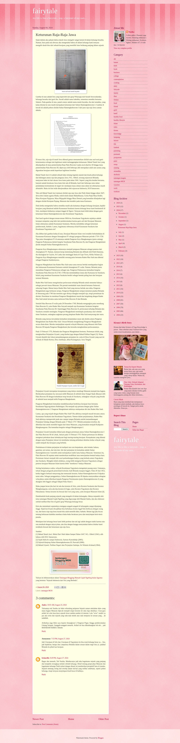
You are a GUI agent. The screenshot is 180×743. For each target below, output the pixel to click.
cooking (116, 83)
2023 (118, 255)
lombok (116, 147)
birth (115, 66)
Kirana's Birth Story (123, 323)
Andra (44, 605)
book (115, 69)
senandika (117, 171)
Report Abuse (120, 415)
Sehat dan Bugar (138, 430)
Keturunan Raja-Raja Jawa (127, 227)
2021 (118, 263)
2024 (118, 210)
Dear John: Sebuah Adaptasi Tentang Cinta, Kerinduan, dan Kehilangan (134, 384)
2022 (118, 259)
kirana (116, 130)
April (120, 243)
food (115, 103)
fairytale (45, 11)
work (115, 188)
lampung (117, 137)
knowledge (117, 134)
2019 (118, 267)
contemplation (119, 79)
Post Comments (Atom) (50, 724)
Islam (116, 123)
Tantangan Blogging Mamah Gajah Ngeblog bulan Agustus (81, 578)
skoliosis (117, 175)
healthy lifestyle (119, 120)
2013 (118, 281)
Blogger (100, 738)
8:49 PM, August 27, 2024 (59, 658)
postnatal (117, 154)
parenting (117, 151)
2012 (118, 285)
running (116, 168)
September (122, 221)
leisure (116, 140)
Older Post (103, 719)
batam (116, 62)
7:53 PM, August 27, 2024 (60, 639)
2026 (118, 203)
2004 (118, 315)
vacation (117, 185)
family (116, 93)
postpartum (118, 158)
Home (71, 719)
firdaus (116, 100)
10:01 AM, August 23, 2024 (56, 605)
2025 (118, 206)
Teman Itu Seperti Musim (133, 367)
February (121, 251)
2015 (118, 274)
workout (117, 192)
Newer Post (38, 719)
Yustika (131, 32)
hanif (115, 113)
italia (115, 127)
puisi (115, 161)
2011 (118, 289)
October (121, 217)
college (116, 76)
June (120, 236)
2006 (118, 307)
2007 (118, 304)
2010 (118, 293)
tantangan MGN (46, 591)
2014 (118, 278)
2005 (118, 311)
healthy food (118, 117)
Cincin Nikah (118, 399)
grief (115, 110)
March (120, 247)
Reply (44, 631)
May (120, 240)
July (120, 232)
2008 (118, 300)
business (117, 72)
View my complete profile (123, 48)
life (115, 144)
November (122, 213)
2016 (118, 270)
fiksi (115, 96)
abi (115, 59)
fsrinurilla (45, 658)
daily (115, 86)
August (121, 224)
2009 (118, 296)
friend (116, 106)
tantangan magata (120, 178)
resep (115, 164)
